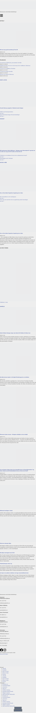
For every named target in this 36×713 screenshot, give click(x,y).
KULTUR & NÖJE (3, 162)
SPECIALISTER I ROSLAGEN (8, 694)
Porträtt (4, 674)
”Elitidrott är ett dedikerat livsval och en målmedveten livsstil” (13, 155)
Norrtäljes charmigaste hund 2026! (7, 552)
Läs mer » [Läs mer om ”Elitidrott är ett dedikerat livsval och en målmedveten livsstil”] (2, 157)
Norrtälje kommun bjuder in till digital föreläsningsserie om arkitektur (14, 377)
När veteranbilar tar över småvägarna (8, 196)
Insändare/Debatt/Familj (7, 691)
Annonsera (4, 687)
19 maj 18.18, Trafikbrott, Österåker (7, 68)
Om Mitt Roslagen (6, 685)
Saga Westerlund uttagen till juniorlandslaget (10, 114)
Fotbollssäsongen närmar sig (6, 563)
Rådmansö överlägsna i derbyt (6, 510)
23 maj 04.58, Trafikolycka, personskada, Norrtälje (10, 62)
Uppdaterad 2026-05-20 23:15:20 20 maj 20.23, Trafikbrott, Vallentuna (15, 65)
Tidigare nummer (6, 693)
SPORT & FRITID (3, 80)
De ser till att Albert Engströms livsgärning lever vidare (11, 193)
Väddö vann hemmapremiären (6, 111)
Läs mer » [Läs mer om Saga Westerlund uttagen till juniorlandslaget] (2, 116)
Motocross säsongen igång (5, 543)
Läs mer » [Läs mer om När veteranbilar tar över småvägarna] (2, 198)
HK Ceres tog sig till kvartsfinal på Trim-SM (9, 49)
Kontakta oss (5, 684)
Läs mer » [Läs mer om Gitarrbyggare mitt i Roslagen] (2, 159)
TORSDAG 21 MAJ (4, 302)
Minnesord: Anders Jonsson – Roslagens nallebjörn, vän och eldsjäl (14, 434)
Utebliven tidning (6, 690)
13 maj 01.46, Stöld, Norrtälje (6, 71)
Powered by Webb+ (4, 654)
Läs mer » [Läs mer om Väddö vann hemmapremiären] (2, 113)
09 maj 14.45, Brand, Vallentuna (7, 74)
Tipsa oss (4, 688)
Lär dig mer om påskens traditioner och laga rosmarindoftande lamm (14, 572)
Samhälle (4, 670)
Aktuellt (4, 668)
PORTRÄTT (2, 118)
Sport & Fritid (5, 671)
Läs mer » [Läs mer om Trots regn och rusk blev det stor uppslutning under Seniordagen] (2, 201)
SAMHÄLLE (2, 306)
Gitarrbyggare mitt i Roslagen (6, 158)
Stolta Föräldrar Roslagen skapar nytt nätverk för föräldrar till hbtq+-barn (15, 333)
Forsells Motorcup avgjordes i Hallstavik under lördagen (11, 108)
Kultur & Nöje (5, 673)
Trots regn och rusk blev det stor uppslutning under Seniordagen (14, 199)
